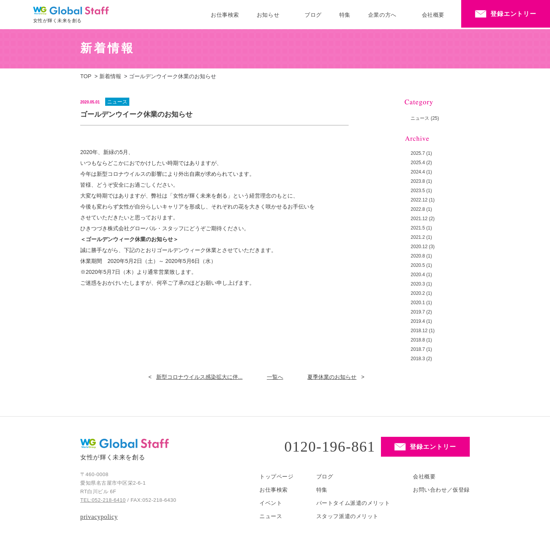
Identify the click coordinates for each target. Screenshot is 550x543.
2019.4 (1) (421, 321)
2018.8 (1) (421, 340)
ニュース (270, 516)
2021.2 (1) (421, 237)
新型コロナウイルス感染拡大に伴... (199, 377)
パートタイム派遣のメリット (353, 503)
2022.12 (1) (422, 200)
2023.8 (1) (421, 181)
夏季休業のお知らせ (331, 377)
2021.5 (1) (421, 228)
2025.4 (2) (421, 162)
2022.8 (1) (421, 209)
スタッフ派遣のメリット (347, 516)
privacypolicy (99, 516)
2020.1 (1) (421, 302)
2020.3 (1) (421, 284)
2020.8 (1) (421, 256)
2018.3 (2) (421, 358)
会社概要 (433, 15)
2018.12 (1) (422, 330)
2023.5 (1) (421, 190)
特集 (345, 15)
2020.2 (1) (421, 293)
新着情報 (110, 76)
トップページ (276, 476)
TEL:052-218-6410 (103, 500)
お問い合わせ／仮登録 (441, 490)
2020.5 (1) (421, 265)
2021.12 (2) (422, 218)
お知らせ (268, 15)
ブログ (313, 15)
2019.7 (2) (421, 312)
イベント (270, 503)
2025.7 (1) (421, 153)
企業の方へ (382, 15)
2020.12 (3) (422, 246)
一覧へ (275, 377)
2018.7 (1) (421, 349)
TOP (86, 76)
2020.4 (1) (421, 274)
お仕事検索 (225, 15)
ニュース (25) (425, 118)
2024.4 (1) (421, 172)
